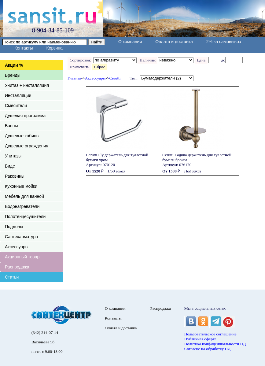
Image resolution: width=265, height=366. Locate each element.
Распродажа (17, 266)
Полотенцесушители (25, 216)
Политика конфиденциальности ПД (215, 344)
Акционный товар (22, 256)
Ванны (11, 125)
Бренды (12, 75)
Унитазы (13, 155)
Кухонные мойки (21, 186)
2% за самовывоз (223, 41)
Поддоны (14, 226)
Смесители (16, 105)
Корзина (54, 48)
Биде (10, 166)
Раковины (14, 176)
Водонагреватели (22, 206)
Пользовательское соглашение (210, 334)
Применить (79, 67)
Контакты (23, 48)
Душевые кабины (22, 135)
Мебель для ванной (24, 196)
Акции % (14, 65)
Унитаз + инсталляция (27, 85)
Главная (74, 78)
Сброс (99, 67)
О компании (130, 41)
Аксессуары (16, 246)
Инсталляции (18, 95)
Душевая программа (25, 115)
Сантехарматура (21, 236)
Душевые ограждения (26, 145)
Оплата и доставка (174, 41)
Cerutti (114, 78)
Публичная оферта (200, 339)
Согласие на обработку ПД (207, 348)
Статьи (12, 277)
